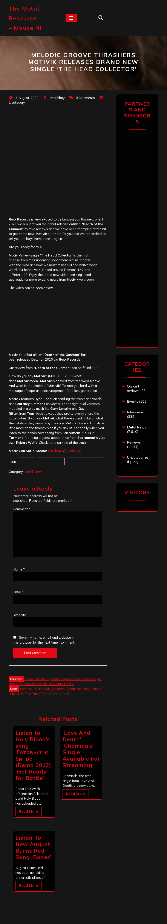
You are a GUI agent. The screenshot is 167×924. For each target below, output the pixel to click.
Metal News (33, 472)
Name (19, 569)
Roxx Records (51, 461)
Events (132, 401)
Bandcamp (72, 451)
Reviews (134, 442)
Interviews (135, 412)
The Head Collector (85, 461)
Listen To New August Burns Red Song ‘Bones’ (33, 847)
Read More (28, 811)
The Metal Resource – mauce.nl (25, 18)
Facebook (55, 451)
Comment (21, 509)
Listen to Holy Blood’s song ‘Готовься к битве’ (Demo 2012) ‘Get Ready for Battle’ (33, 755)
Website (19, 615)
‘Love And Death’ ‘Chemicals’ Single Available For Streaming (81, 748)
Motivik (27, 461)
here (95, 368)
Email (18, 592)
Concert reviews (133, 388)
